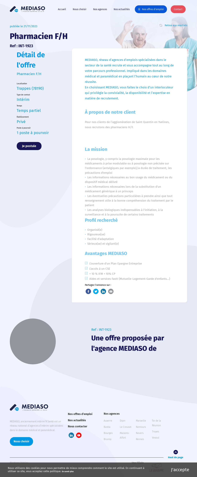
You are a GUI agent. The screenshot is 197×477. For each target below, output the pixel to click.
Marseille (141, 420)
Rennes (140, 439)
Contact (178, 9)
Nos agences (100, 9)
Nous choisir (79, 9)
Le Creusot (125, 426)
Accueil (62, 9)
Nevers (140, 433)
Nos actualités (122, 9)
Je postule (29, 146)
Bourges (108, 433)
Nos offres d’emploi (153, 9)
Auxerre (108, 420)
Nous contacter (77, 426)
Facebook (88, 291)
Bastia (107, 426)
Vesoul (155, 437)
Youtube (78, 435)
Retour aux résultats (176, 25)
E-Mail (111, 291)
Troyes (155, 431)
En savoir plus (68, 471)
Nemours (141, 426)
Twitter (95, 291)
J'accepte (180, 469)
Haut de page (175, 457)
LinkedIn (103, 291)
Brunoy (107, 439)
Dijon (122, 420)
